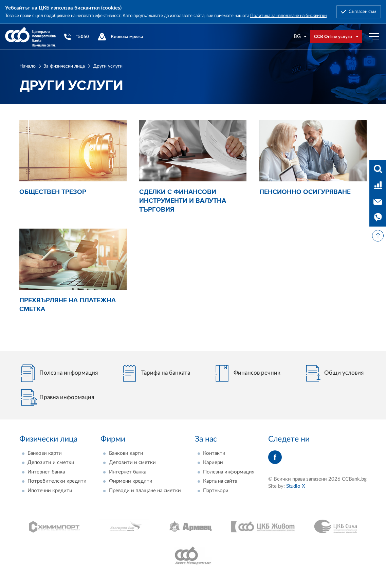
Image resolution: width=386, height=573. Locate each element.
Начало (27, 66)
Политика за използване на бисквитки (288, 15)
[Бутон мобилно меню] (374, 36)
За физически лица (64, 66)
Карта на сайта (220, 481)
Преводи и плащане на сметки (145, 490)
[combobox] (300, 36)
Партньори (215, 490)
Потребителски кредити (57, 481)
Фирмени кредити (130, 481)
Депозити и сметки (50, 462)
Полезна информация (228, 471)
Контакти (214, 453)
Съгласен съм (362, 11)
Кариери (213, 462)
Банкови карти (44, 453)
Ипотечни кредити (49, 490)
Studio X (295, 486)
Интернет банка (46, 471)
